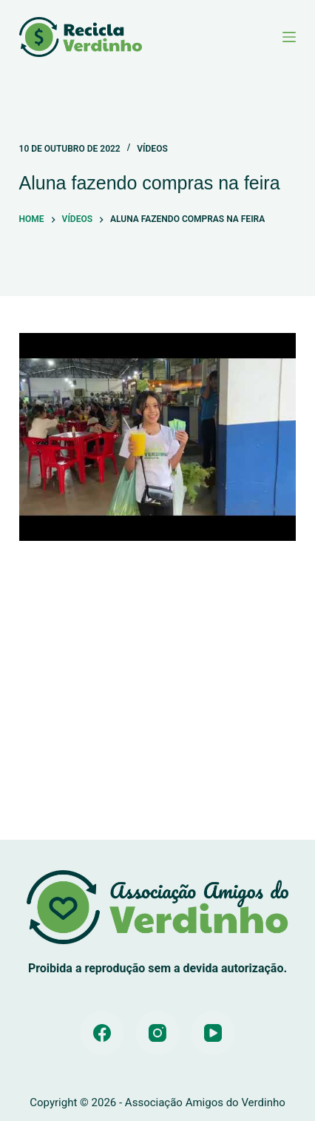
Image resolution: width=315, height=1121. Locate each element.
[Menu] (289, 37)
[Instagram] (157, 1033)
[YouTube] (213, 1033)
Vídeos (152, 149)
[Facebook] (102, 1033)
